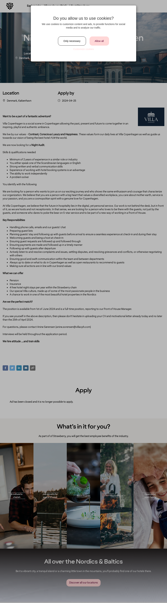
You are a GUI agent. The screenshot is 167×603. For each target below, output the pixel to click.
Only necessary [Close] (71, 41)
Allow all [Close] (99, 41)
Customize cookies (83, 49)
